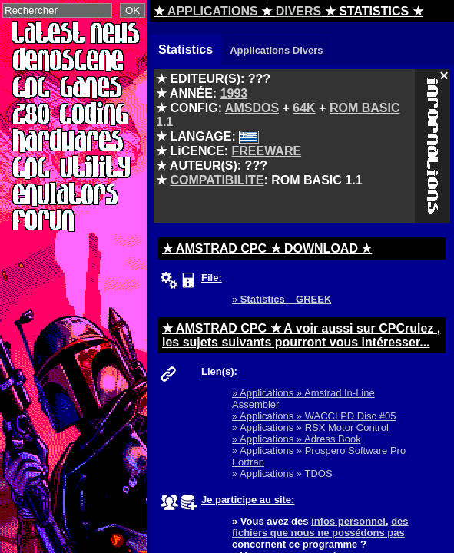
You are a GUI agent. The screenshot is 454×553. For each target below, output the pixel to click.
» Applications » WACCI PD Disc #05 (314, 416)
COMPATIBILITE (216, 180)
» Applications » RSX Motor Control (310, 427)
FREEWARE (266, 150)
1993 (234, 93)
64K (304, 107)
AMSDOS (252, 107)
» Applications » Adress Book (296, 439)
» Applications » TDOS (282, 473)
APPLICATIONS (212, 11)
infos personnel (348, 521)
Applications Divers (276, 50)
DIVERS (299, 11)
